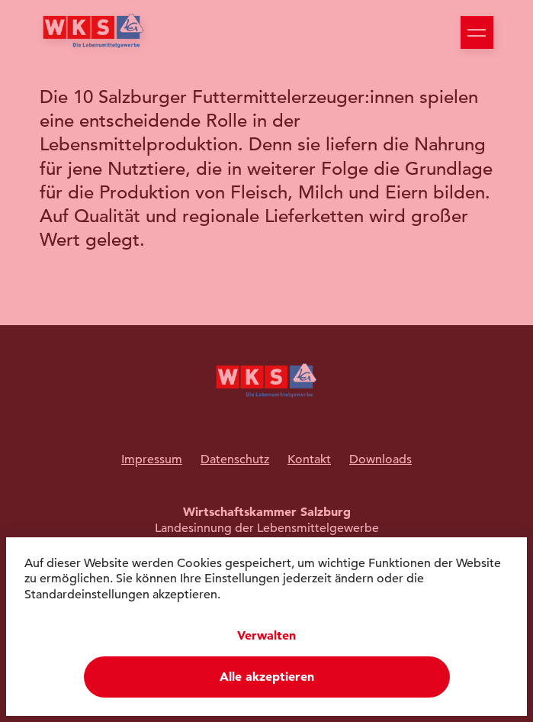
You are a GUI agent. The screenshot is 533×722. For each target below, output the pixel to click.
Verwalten (266, 635)
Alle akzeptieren (267, 676)
